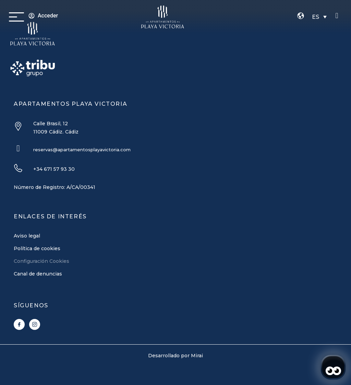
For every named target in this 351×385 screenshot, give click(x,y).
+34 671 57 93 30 (54, 169)
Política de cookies (37, 248)
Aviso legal (27, 236)
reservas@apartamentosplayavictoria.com (82, 149)
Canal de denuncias (38, 274)
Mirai (197, 355)
